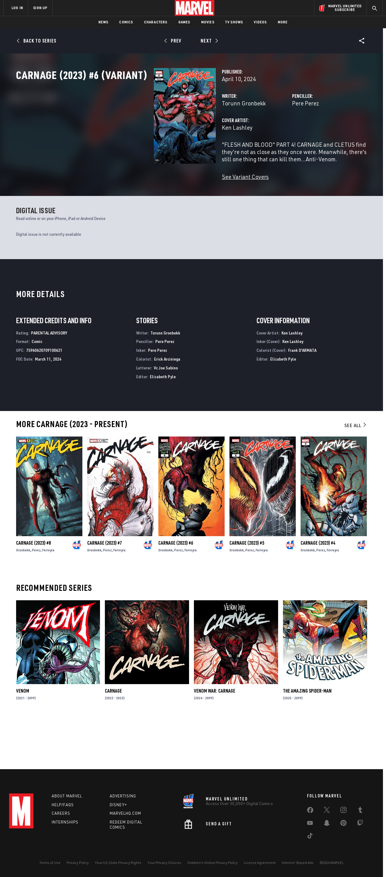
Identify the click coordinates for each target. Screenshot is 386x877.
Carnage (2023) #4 (318, 589)
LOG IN (17, 7)
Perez (36, 596)
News (103, 22)
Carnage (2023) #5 (246, 589)
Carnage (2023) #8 (33, 589)
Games (184, 22)
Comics (126, 22)
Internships (65, 822)
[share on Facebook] (310, 811)
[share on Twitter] (327, 811)
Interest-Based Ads (298, 862)
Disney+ (118, 804)
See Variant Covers (149, 196)
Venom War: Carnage (214, 737)
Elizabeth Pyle (163, 422)
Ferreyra (48, 596)
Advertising (123, 795)
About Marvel (67, 795)
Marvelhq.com (125, 813)
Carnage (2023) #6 (175, 589)
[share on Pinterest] (343, 824)
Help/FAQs (63, 804)
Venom (22, 737)
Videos (260, 22)
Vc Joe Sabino (166, 414)
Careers (61, 813)
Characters (155, 22)
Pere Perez (257, 129)
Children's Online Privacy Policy (212, 862)
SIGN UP (40, 7)
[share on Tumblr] (360, 811)
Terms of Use (49, 862)
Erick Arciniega (167, 405)
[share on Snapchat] (327, 824)
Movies (207, 22)
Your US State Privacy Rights (118, 862)
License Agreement (260, 862)
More (283, 22)
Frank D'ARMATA (302, 396)
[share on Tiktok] (310, 837)
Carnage (113, 737)
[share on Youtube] (310, 824)
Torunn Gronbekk (147, 129)
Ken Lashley (141, 154)
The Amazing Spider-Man (307, 737)
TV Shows (234, 22)
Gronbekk (23, 596)
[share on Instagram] (343, 811)
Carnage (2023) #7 (104, 589)
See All (355, 472)
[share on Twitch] (360, 824)
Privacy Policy (78, 862)
